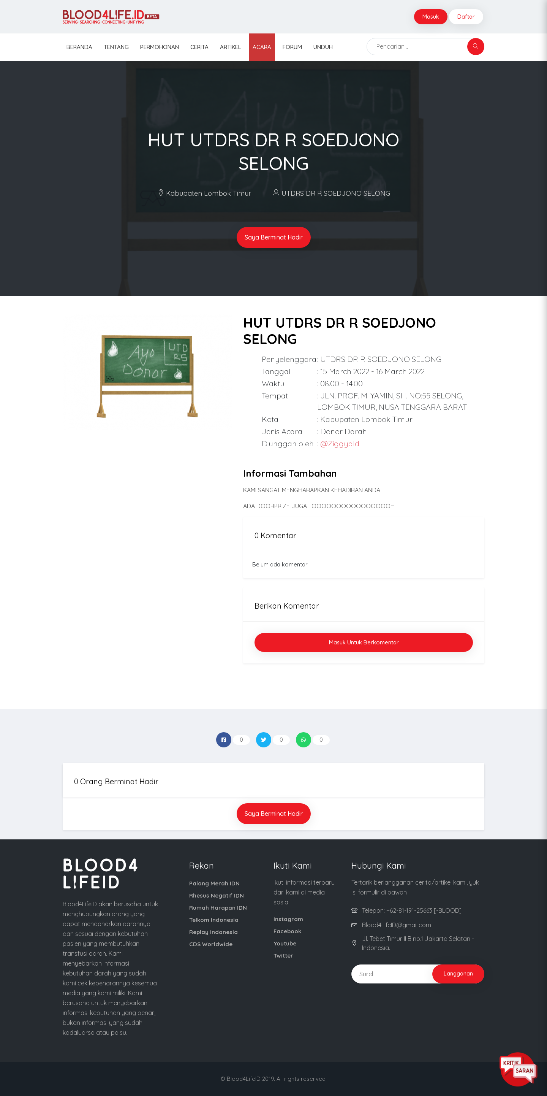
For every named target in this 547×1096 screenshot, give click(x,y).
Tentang (116, 47)
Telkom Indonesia (214, 919)
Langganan (458, 973)
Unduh (323, 47)
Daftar (466, 16)
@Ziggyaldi (340, 443)
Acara (262, 47)
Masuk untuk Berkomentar (364, 642)
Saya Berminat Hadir (274, 237)
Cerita (199, 47)
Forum (292, 47)
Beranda (79, 47)
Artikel (230, 47)
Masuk (430, 16)
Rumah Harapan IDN (218, 907)
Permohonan (159, 47)
